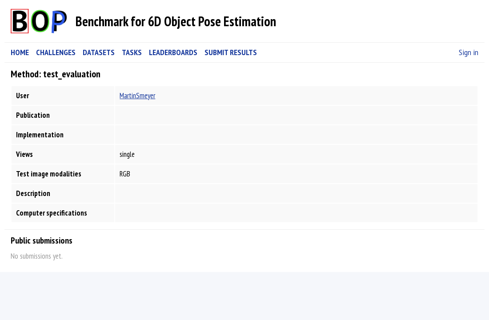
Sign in (468, 52)
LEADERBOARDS (173, 52)
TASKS (132, 52)
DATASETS (99, 52)
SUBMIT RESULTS (230, 52)
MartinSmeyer (137, 95)
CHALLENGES (56, 52)
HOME (20, 52)
